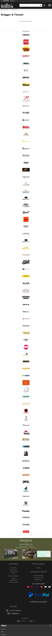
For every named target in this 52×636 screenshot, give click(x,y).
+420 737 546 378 (15, 611)
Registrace (38, 567)
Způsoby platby (13, 567)
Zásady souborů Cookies (39, 577)
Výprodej (3, 634)
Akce (2, 631)
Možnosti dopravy (13, 570)
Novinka (3, 629)
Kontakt (13, 578)
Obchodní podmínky (14, 572)
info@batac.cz (15, 613)
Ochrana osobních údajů (38, 575)
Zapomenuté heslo (38, 579)
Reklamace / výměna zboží (13, 576)
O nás (13, 574)
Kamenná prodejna (13, 580)
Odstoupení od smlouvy (13, 582)
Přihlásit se (12, 1)
